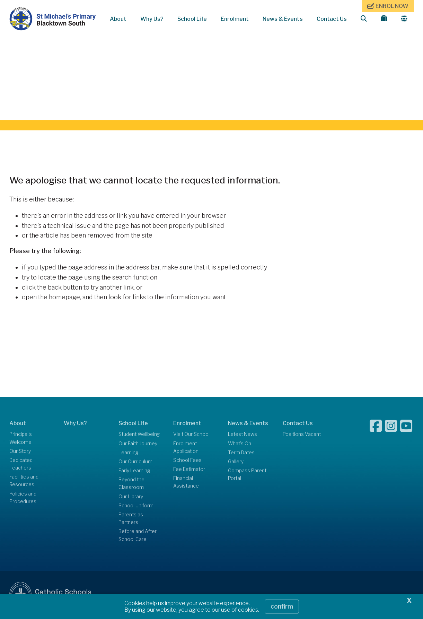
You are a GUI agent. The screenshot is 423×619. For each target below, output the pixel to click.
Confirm (282, 606)
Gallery (236, 462)
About (118, 19)
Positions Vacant (302, 435)
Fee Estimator (189, 469)
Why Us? (152, 19)
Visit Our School (191, 435)
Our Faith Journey (137, 444)
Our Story (20, 451)
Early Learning (134, 471)
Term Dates (241, 453)
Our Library (130, 497)
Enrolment (235, 19)
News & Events (283, 19)
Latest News (242, 435)
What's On (239, 444)
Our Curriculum (135, 462)
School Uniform (135, 506)
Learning (128, 453)
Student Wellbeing (139, 435)
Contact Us (332, 19)
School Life (192, 19)
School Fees (187, 460)
